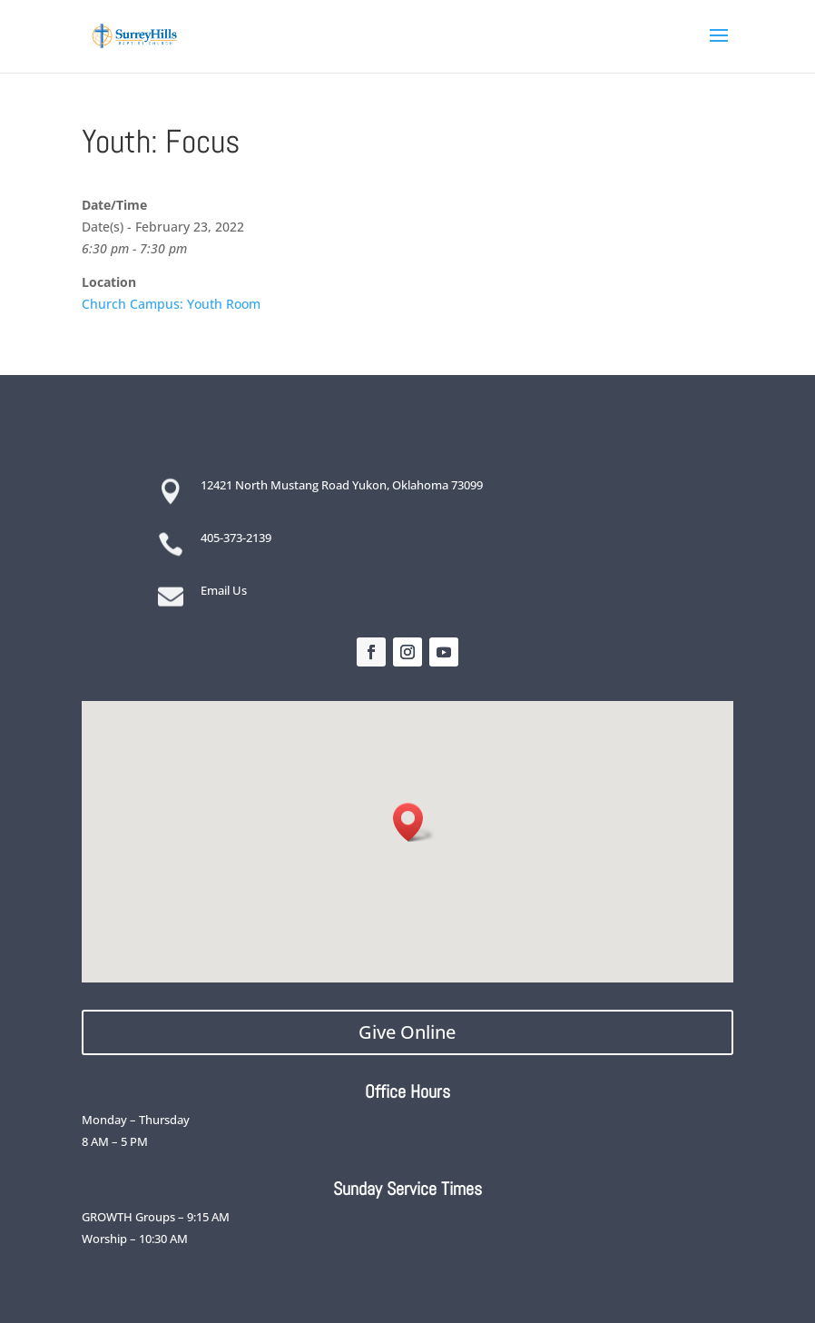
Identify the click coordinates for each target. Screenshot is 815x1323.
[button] (414, 822)
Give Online (407, 1032)
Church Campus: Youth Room (171, 303)
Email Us (224, 590)
